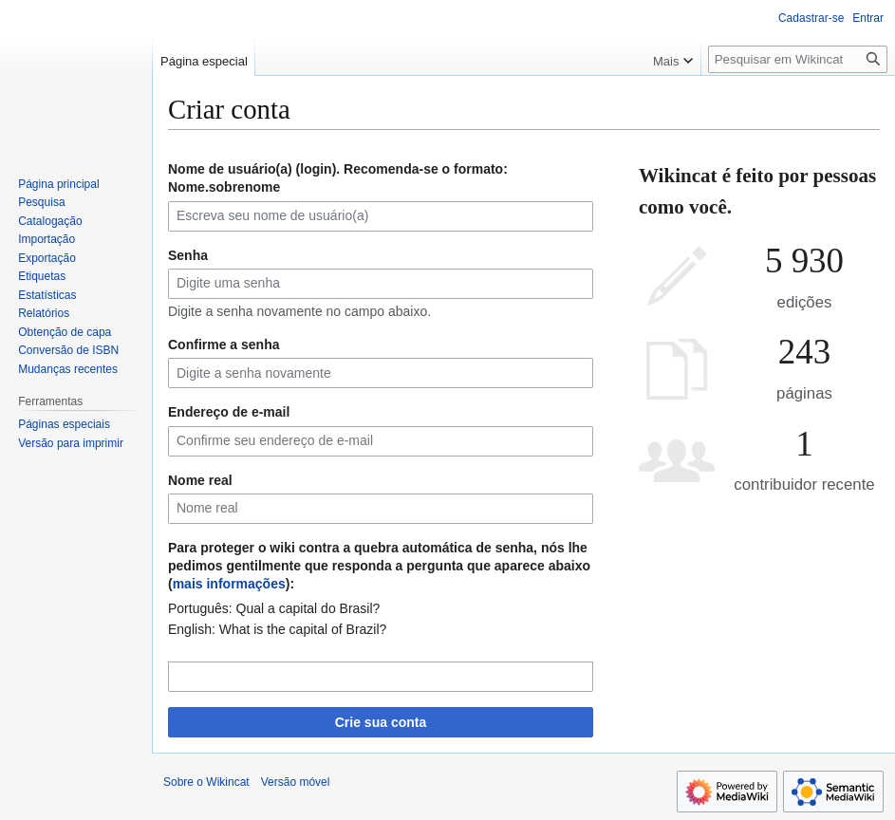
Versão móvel (295, 782)
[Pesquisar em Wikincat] (797, 59)
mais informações (229, 583)
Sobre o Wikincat (206, 782)
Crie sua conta (380, 722)
